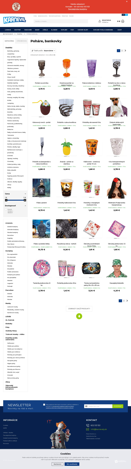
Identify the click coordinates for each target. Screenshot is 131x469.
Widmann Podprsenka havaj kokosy (116, 202)
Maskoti (9, 280)
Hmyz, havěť (11, 77)
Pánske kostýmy (12, 232)
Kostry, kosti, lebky (13, 88)
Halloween (10, 343)
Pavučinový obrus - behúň (66, 241)
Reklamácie (65, 16)
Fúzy (72, 30)
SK (126, 14)
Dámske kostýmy (13, 229)
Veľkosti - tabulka (8, 432)
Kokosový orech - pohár (42, 121)
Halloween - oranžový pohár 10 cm (92, 162)
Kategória (9, 41)
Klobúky (54, 30)
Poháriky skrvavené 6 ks (92, 121)
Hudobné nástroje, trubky (15, 80)
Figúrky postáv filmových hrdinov (15, 177)
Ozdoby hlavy (83, 30)
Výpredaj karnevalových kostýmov (12, 387)
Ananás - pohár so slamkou (66, 162)
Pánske (9, 266)
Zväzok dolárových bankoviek (117, 122)
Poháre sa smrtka (41, 81)
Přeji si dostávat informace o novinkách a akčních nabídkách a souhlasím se (62, 406)
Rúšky (9, 187)
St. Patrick (10, 320)
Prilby (9, 74)
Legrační (10, 283)
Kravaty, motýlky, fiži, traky (15, 97)
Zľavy (120, 30)
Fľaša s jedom (41, 201)
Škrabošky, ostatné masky (15, 309)
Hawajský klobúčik (117, 281)
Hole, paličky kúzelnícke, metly (15, 93)
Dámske (10, 263)
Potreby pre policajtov (14, 354)
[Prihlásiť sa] (100, 21)
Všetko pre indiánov (13, 352)
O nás (35, 16)
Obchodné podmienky (54, 16)
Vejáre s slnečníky (13, 138)
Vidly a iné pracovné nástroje (16, 141)
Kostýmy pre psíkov (13, 274)
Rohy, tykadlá (11, 170)
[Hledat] (86, 21)
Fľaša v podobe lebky (42, 241)
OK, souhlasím (72, 464)
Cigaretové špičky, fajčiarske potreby (16, 61)
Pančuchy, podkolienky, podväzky (14, 125)
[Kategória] (125, 30)
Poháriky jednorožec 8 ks (66, 281)
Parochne (28, 30)
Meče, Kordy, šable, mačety (16, 106)
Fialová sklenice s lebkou (91, 81)
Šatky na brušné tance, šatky (16, 132)
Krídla (9, 100)
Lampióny (10, 103)
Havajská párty (12, 360)
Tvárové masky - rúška (15, 334)
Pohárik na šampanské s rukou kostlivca (42, 162)
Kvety (9, 173)
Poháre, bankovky (13, 120)
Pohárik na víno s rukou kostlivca (116, 82)
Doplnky (64, 30)
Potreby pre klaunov (13, 369)
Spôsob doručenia (42, 16)
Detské (9, 293)
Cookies (5, 425)
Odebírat (118, 406)
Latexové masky (12, 307)
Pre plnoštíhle (11, 277)
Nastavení (57, 464)
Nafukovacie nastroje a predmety (14, 151)
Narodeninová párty (13, 366)
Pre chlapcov (11, 260)
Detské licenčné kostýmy (10, 438)
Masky (37, 30)
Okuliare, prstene (12, 68)
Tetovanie (10, 135)
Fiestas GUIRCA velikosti (10, 440)
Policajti (9, 286)
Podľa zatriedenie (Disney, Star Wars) (15, 242)
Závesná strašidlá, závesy (15, 65)
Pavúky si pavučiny (13, 118)
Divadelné (10, 269)
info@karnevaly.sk (99, 429)
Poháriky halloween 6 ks (67, 201)
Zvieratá (10, 155)
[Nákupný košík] (122, 21)
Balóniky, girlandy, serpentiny (13, 52)
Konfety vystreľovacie (14, 144)
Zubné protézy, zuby (14, 164)
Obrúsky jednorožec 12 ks (116, 242)
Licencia (8, 30)
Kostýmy (17, 30)
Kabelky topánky (12, 83)
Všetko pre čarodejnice (14, 349)
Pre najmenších (12, 254)
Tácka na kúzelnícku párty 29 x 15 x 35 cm (91, 283)
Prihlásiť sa (105, 22)
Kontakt (71, 16)
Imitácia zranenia (13, 167)
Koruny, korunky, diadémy (15, 86)
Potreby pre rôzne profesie (16, 357)
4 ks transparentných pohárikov (117, 162)
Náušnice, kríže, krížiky (14, 115)
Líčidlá (45, 30)
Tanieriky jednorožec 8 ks (41, 283)
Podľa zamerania (12, 271)
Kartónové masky (13, 312)
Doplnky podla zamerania (103, 30)
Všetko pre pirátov (13, 346)
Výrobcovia (22, 41)
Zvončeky (10, 161)
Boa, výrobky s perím (14, 56)
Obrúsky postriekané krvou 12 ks (92, 242)
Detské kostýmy (12, 226)
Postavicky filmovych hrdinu (16, 247)
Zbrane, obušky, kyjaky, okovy (14, 183)
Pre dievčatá (11, 257)
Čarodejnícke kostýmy (9, 435)
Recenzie (6, 443)
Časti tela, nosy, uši (13, 71)
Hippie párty (11, 363)
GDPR (5, 428)
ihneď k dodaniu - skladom (10, 211)
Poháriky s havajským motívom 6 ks (92, 202)
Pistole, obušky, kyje (13, 147)
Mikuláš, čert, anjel (13, 372)
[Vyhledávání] (61, 21)
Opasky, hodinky (12, 158)
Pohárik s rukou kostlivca (66, 121)
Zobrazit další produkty (79, 308)
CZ (123, 14)
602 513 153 (95, 425)
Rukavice (10, 129)
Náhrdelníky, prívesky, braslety (14, 110)
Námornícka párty (13, 378)
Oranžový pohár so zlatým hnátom (67, 82)
